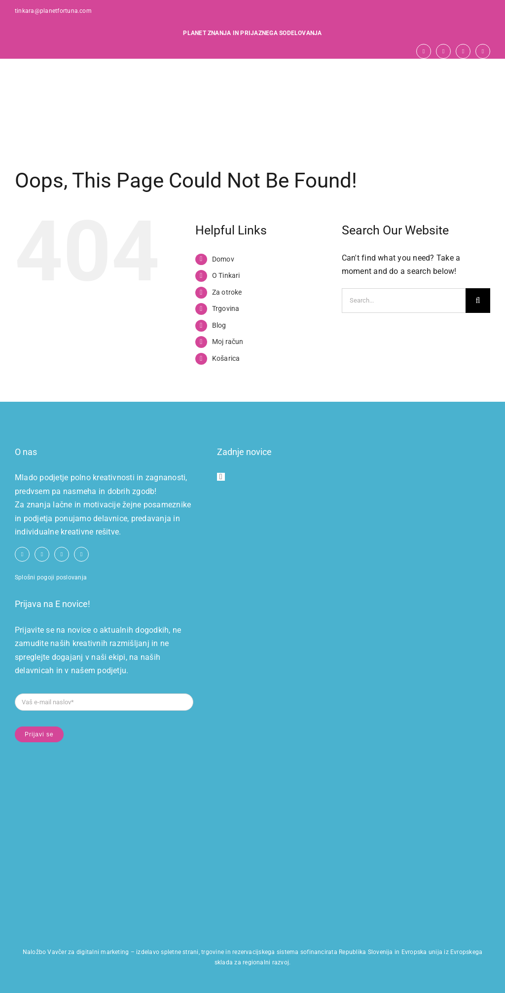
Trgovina (226, 308)
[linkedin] (482, 51)
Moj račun (228, 341)
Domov (223, 259)
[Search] (478, 300)
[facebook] (423, 51)
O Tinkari (226, 275)
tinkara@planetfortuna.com (53, 10)
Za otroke (227, 292)
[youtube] (443, 51)
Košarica (226, 358)
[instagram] (463, 51)
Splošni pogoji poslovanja (51, 577)
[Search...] (404, 300)
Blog (219, 325)
